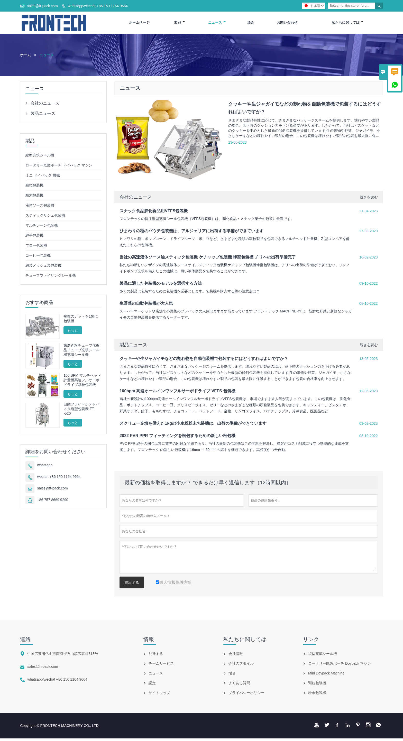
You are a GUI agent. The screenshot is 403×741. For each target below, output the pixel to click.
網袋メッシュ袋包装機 (43, 268)
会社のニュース (136, 199)
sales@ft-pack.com (42, 6)
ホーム (25, 57)
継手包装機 (34, 238)
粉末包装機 (34, 198)
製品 (179, 24)
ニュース (217, 24)
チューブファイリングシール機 (50, 278)
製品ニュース (133, 347)
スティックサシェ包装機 (45, 218)
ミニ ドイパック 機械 (42, 177)
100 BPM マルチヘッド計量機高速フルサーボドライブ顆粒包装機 (82, 382)
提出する (132, 585)
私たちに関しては (347, 24)
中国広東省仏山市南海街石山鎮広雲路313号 (62, 656)
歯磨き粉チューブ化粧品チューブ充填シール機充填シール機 (81, 352)
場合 (250, 24)
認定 (152, 685)
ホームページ (139, 24)
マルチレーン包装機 (41, 228)
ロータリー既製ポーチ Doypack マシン (339, 666)
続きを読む (369, 200)
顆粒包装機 (34, 188)
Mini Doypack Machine (326, 676)
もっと (72, 332)
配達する (156, 656)
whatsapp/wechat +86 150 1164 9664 (98, 6)
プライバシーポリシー (246, 695)
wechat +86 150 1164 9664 (58, 479)
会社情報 (235, 656)
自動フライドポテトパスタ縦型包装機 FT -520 (81, 411)
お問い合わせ (287, 24)
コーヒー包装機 (38, 258)
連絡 (25, 642)
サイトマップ (159, 695)
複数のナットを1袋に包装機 (80, 321)
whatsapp (44, 467)
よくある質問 (239, 685)
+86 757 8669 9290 (52, 502)
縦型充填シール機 (39, 157)
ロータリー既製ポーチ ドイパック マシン (58, 167)
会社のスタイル (241, 666)
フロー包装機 (36, 248)
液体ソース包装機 (39, 208)
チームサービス (161, 666)
